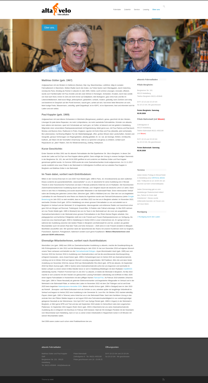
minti (51, 379)
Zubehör (127, 9)
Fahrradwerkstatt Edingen (85, 251)
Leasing (146, 9)
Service (137, 9)
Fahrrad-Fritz (99, 278)
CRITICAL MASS (158, 178)
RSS (163, 379)
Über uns (156, 9)
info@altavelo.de (63, 365)
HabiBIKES (128, 269)
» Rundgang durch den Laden (148, 217)
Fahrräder (117, 9)
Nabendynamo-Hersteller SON (70, 286)
